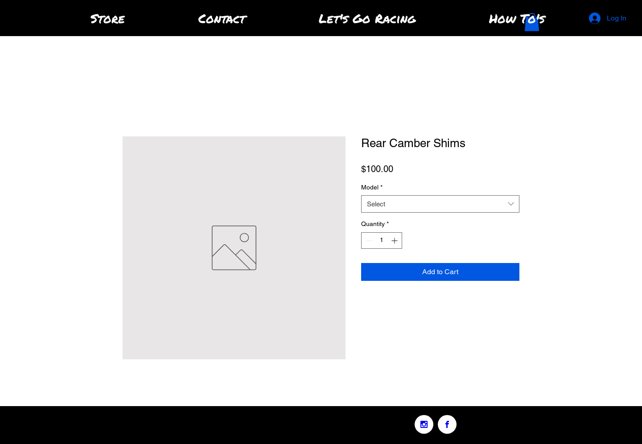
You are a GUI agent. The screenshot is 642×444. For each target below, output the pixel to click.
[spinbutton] (382, 240)
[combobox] (440, 204)
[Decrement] (368, 240)
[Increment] (395, 240)
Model (372, 187)
